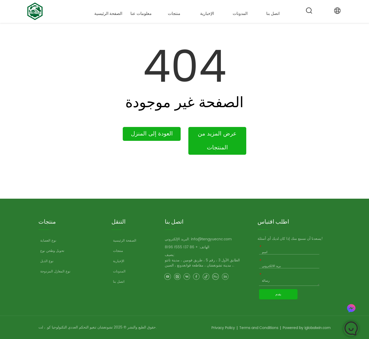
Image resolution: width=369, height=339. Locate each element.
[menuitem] (141, 13)
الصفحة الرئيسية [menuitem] (108, 13)
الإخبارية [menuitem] (207, 13)
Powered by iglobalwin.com (307, 328)
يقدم (278, 294)
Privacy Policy (223, 328)
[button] (141, 13)
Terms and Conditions (258, 328)
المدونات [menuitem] (240, 13)
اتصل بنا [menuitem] (273, 13)
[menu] (191, 13)
